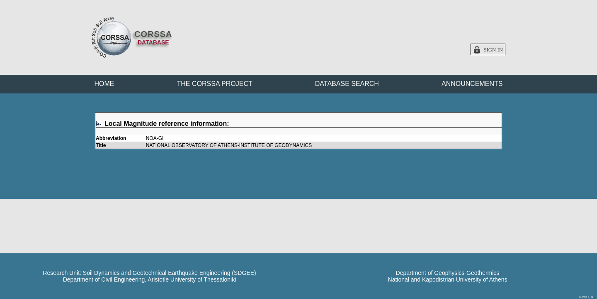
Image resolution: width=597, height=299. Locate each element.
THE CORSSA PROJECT (214, 83)
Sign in (493, 50)
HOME (104, 83)
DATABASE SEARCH (347, 83)
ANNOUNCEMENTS (472, 83)
